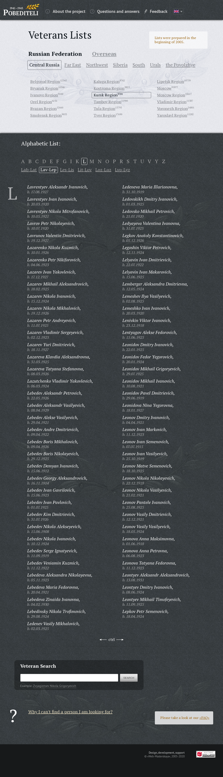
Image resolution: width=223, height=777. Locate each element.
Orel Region (41, 101)
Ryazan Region (43, 108)
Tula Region (104, 108)
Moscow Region (171, 95)
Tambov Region (107, 101)
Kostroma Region (109, 88)
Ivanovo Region (44, 95)
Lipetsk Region (170, 81)
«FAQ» (204, 717)
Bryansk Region (44, 88)
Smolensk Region (46, 115)
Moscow (164, 88)
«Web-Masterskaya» (158, 756)
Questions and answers (114, 11)
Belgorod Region (45, 81)
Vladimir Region (171, 101)
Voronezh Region (172, 108)
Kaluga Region (107, 81)
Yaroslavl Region (172, 115)
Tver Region (105, 115)
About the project (65, 11)
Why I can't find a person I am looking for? (70, 712)
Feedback (155, 11)
